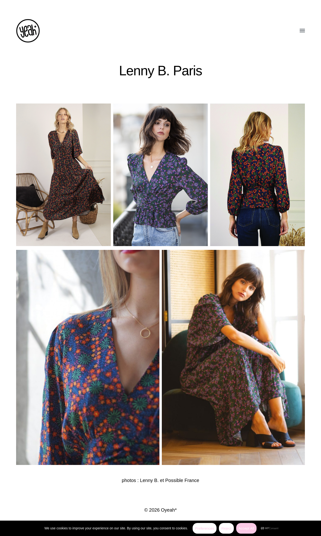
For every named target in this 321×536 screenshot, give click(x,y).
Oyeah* (169, 510)
